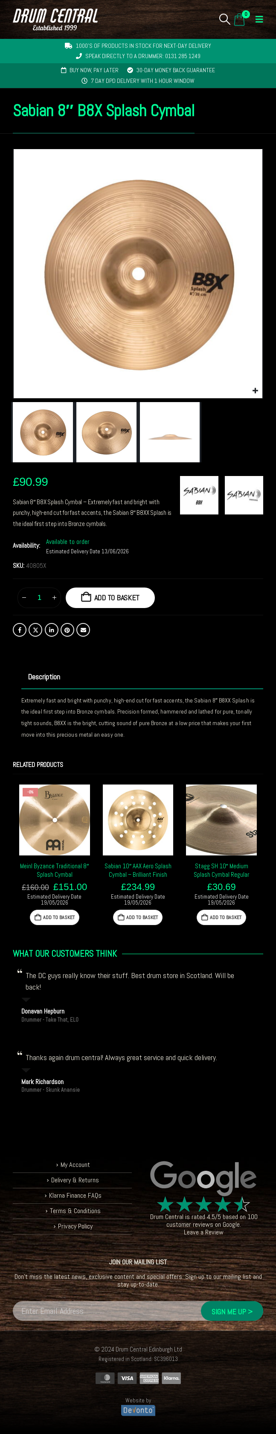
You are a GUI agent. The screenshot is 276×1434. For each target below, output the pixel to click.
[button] (225, 19)
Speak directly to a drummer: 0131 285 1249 (142, 56)
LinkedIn (51, 630)
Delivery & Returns (75, 1179)
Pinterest (67, 630)
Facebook (19, 630)
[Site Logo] (55, 19)
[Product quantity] (39, 598)
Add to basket (117, 597)
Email (83, 630)
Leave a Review (204, 1232)
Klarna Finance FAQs (75, 1195)
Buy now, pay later (94, 70)
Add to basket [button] (59, 917)
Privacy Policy (75, 1226)
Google (231, 1224)
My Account (75, 1164)
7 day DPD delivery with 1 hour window (143, 81)
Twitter (35, 630)
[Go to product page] (54, 820)
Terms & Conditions (75, 1210)
